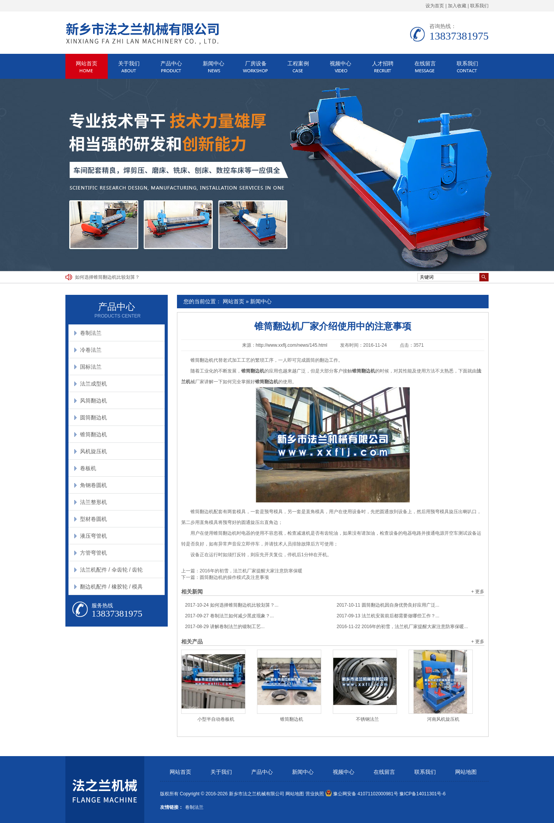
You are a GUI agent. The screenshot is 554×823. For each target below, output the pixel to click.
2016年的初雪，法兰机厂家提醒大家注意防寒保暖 (251, 571)
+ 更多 (477, 591)
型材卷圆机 (93, 519)
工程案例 (298, 63)
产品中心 (171, 63)
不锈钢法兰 (367, 719)
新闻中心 (213, 63)
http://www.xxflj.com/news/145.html (291, 345)
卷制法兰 (91, 333)
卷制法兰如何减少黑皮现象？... (229, 615)
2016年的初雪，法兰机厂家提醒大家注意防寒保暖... (402, 626)
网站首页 (86, 63)
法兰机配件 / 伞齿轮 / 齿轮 (111, 570)
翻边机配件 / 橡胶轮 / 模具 (111, 587)
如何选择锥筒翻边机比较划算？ (107, 277)
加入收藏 (457, 5)
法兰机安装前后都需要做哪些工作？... (388, 615)
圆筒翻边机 (93, 417)
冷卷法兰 (91, 350)
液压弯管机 (93, 536)
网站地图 (466, 772)
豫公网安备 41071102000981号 (361, 793)
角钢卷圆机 (93, 485)
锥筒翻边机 (202, 360)
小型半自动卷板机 (215, 719)
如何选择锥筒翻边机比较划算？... (232, 605)
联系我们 (479, 5)
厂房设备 (256, 63)
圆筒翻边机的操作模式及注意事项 (234, 577)
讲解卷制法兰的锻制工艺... (225, 626)
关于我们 (129, 63)
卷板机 (88, 468)
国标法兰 (91, 367)
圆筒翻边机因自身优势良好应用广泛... (388, 605)
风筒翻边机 (93, 400)
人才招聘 (383, 63)
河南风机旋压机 (443, 719)
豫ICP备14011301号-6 (422, 793)
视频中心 (340, 63)
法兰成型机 (93, 384)
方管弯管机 (93, 553)
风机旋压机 (93, 451)
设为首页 (435, 5)
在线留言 (425, 63)
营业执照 (314, 793)
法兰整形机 (93, 502)
